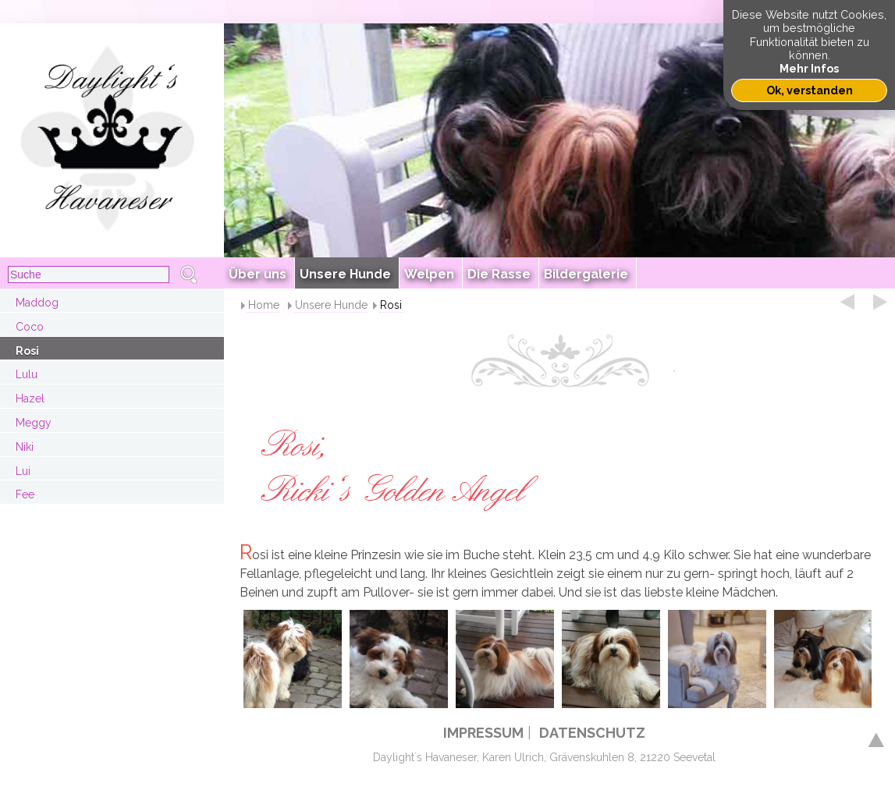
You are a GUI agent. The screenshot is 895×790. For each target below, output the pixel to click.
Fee (25, 494)
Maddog (37, 302)
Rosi (27, 351)
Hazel (30, 398)
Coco (30, 327)
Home (263, 305)
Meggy (33, 422)
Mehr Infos (809, 68)
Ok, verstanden (809, 90)
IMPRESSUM (483, 732)
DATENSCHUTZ (592, 732)
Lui (23, 471)
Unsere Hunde (331, 305)
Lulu (26, 374)
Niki (25, 447)
